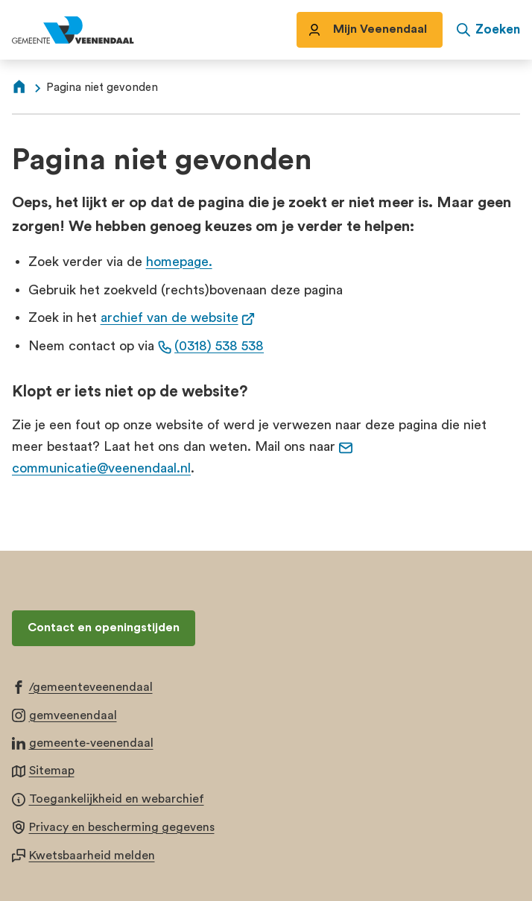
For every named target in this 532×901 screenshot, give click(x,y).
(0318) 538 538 (211, 346)
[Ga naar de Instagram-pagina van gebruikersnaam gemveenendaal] (64, 714)
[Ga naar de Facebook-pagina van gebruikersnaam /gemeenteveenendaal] (82, 686)
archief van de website (178, 317)
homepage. (179, 261)
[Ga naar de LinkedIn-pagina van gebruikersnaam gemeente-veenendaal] (82, 742)
